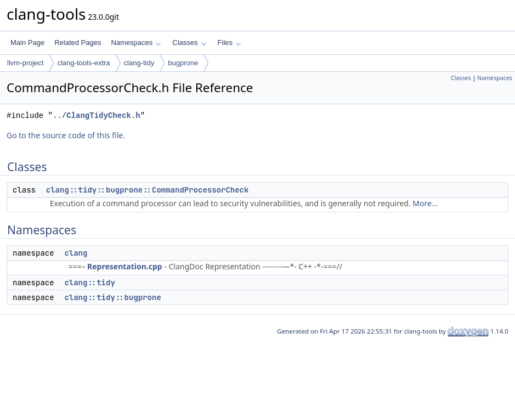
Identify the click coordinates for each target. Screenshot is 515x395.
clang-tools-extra (83, 63)
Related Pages (77, 42)
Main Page (27, 42)
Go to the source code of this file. (66, 135)
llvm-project (25, 63)
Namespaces (136, 42)
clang (75, 253)
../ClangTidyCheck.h (96, 115)
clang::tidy (89, 282)
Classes (189, 42)
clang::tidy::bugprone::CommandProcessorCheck (147, 190)
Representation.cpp (124, 266)
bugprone (183, 63)
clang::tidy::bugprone (112, 297)
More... (425, 203)
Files (229, 42)
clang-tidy (139, 63)
